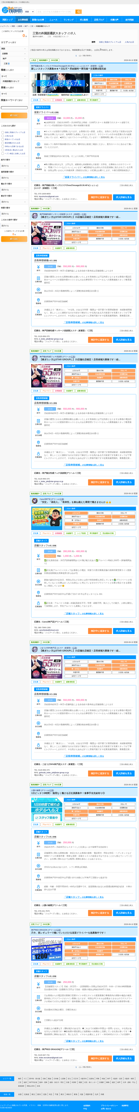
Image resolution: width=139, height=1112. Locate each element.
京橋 (44, 1078)
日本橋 (56, 1078)
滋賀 (113, 1082)
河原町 (74, 1082)
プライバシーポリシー (109, 1106)
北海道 (26, 1094)
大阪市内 (83, 1078)
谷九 (69, 1078)
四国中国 (89, 1094)
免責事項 (125, 1106)
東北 (33, 1094)
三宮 (49, 37)
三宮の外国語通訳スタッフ (50, 33)
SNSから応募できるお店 (14, 146)
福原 (25, 1082)
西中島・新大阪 (34, 1078)
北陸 (45, 1094)
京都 (67, 1082)
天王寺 (75, 1078)
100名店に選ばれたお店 (14, 150)
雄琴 (118, 1082)
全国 (20, 1094)
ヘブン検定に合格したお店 (15, 154)
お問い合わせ (106, 1109)
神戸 (108, 1078)
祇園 (80, 1082)
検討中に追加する (100, 197)
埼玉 (50, 1094)
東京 (62, 1094)
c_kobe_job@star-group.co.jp (51, 481)
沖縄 (102, 1094)
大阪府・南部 (129, 1078)
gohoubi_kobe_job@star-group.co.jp (54, 772)
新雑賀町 (21, 1086)
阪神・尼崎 (43, 1082)
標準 (93, 42)
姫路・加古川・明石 (57, 1082)
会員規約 (86, 1106)
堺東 (97, 1078)
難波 (49, 1078)
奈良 (38, 1086)
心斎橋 (63, 1078)
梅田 (19, 1078)
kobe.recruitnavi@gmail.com (50, 1058)
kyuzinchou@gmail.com (48, 196)
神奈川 (68, 1094)
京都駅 (101, 1082)
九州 (96, 1094)
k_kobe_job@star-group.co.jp (51, 339)
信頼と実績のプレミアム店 (110, 42)
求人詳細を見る (124, 197)
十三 (25, 1078)
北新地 (91, 1078)
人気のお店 (129, 42)
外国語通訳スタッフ (61, 37)
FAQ (85, 1109)
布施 (103, 1078)
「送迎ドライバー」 (84, 177)
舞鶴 (107, 1082)
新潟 (39, 1094)
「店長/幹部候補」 (83, 322)
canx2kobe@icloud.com (49, 630)
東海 (75, 1094)
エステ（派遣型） (91, 66)
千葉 (56, 1094)
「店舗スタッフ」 (84, 613)
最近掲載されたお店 (12, 143)
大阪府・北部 (117, 1078)
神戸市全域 (33, 1082)
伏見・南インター (90, 1082)
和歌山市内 (31, 1086)
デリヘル (66, 357)
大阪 (81, 1094)
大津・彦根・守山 (129, 1082)
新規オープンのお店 (12, 139)
